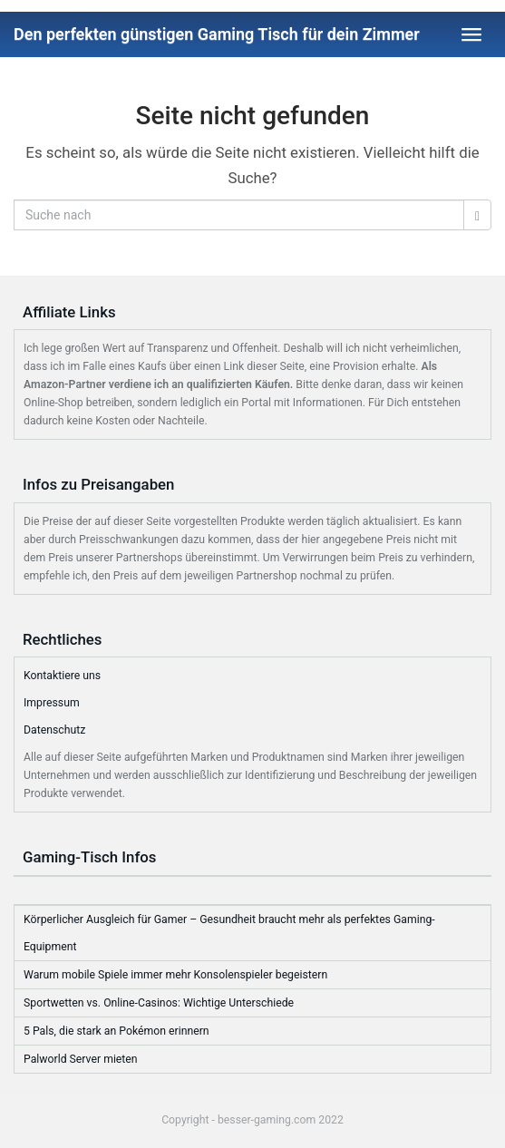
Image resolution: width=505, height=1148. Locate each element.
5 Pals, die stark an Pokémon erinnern (116, 1031)
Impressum (52, 702)
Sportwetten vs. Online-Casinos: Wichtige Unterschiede (159, 1003)
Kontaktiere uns (62, 675)
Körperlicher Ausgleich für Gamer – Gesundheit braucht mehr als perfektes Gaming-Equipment (229, 933)
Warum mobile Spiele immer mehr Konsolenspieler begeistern (175, 974)
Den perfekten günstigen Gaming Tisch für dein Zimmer (217, 34)
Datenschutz (54, 730)
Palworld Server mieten (81, 1059)
